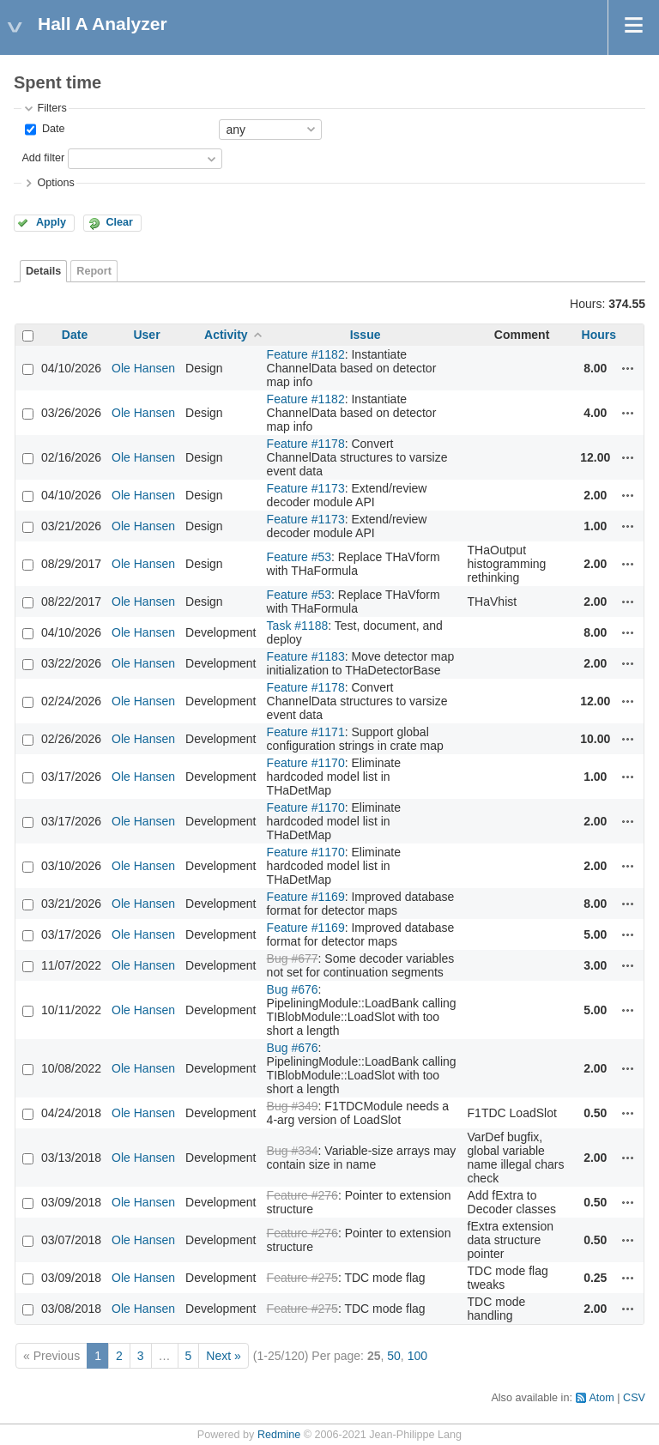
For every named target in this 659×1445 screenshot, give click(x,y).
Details (43, 271)
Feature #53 (299, 557)
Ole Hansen (143, 368)
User (146, 335)
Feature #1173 (306, 488)
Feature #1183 (306, 656)
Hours (599, 335)
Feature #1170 (306, 763)
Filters (51, 108)
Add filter (42, 158)
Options (55, 183)
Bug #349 (292, 1106)
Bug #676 (292, 989)
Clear (119, 222)
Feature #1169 (306, 897)
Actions (628, 368)
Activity (226, 335)
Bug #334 (292, 1151)
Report (94, 271)
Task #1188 (298, 625)
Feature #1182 (306, 354)
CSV (634, 1398)
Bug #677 (292, 958)
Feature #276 (302, 1195)
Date (51, 129)
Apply (51, 222)
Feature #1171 (306, 732)
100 (417, 1356)
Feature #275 (302, 1278)
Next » (223, 1356)
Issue (365, 335)
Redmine (278, 1435)
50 (394, 1356)
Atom (601, 1398)
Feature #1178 (306, 443)
